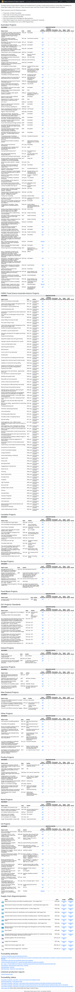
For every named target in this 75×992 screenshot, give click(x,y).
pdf (42, 32)
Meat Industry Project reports (14, 1)
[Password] (69, 1)
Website (43, 241)
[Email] (62, 1)
